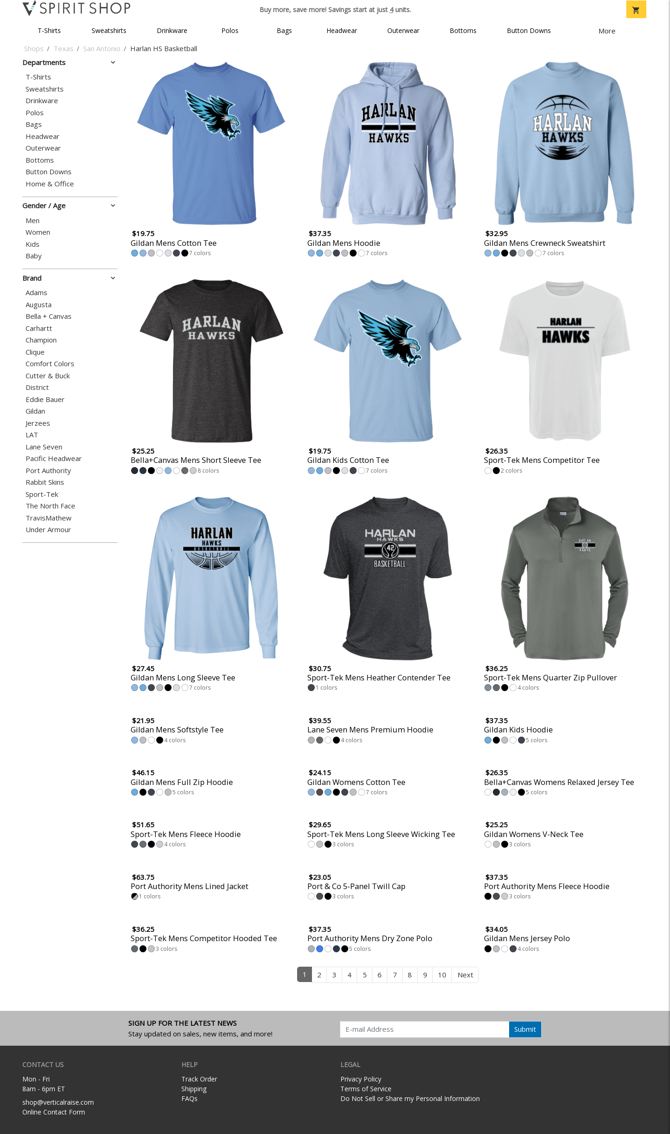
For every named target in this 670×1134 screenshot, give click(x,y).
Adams (36, 293)
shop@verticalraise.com (58, 1102)
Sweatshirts (109, 30)
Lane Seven (44, 447)
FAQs (189, 1098)
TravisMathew (49, 518)
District (37, 387)
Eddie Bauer (45, 399)
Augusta (39, 305)
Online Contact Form (53, 1112)
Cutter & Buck (48, 376)
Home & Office (50, 184)
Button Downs (529, 30)
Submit (525, 1029)
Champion (41, 340)
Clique (35, 352)
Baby (34, 256)
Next (465, 974)
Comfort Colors (50, 364)
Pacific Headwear (54, 458)
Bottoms (463, 30)
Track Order (199, 1079)
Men (33, 220)
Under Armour (48, 530)
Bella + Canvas (49, 316)
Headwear (341, 30)
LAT (32, 435)
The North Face (50, 506)
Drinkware (172, 30)
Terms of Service (365, 1088)
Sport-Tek (42, 494)
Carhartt (39, 328)
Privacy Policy (360, 1079)
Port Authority (48, 471)
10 (442, 974)
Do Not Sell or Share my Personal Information (410, 1098)
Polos (230, 30)
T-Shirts (49, 30)
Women (38, 232)
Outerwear (403, 30)
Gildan (35, 411)
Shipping (193, 1088)
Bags (284, 30)
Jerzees (38, 423)
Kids (33, 244)
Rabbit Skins (45, 482)
